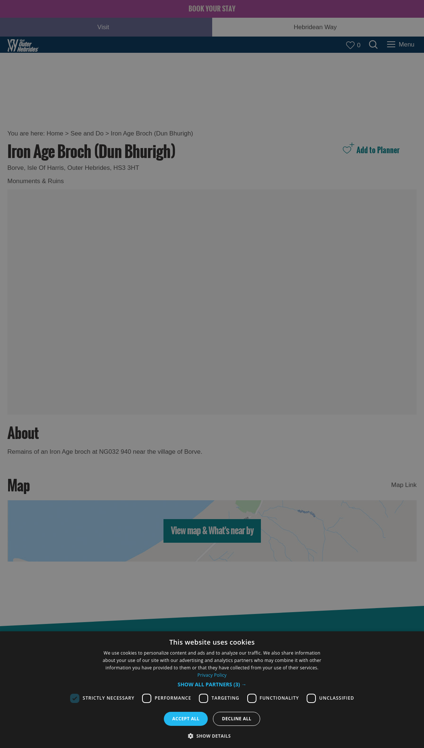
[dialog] (212, 689)
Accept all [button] (186, 719)
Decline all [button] (236, 719)
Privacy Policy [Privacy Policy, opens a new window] (212, 675)
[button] (212, 684)
